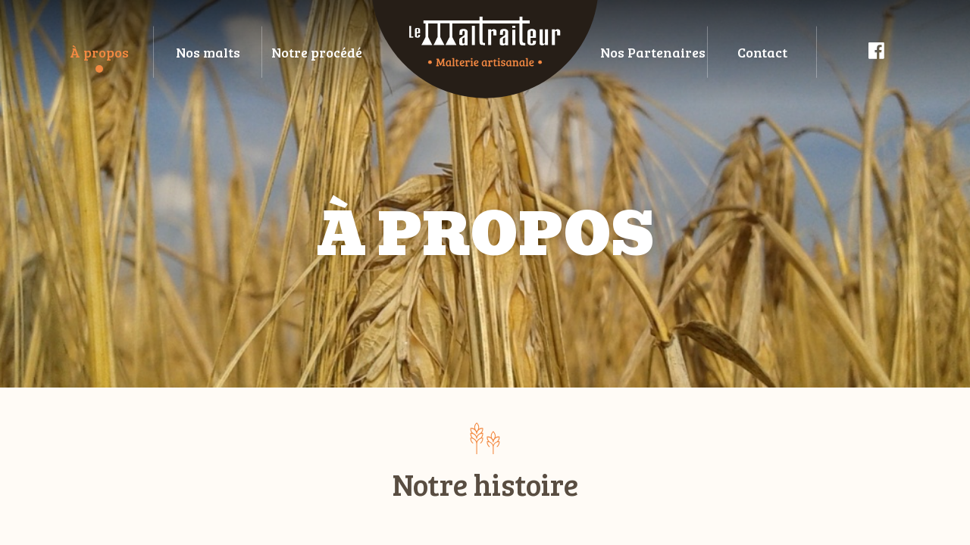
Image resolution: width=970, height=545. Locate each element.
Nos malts (208, 52)
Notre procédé (316, 52)
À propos (99, 52)
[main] (485, 272)
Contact (762, 52)
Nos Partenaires (653, 52)
